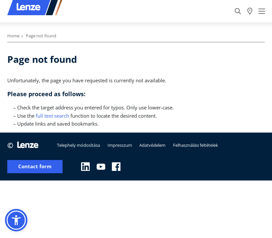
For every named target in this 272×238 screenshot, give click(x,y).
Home (13, 36)
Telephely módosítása (78, 145)
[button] (16, 220)
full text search (52, 115)
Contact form (35, 166)
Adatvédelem (152, 145)
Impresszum (120, 145)
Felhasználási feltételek (195, 145)
